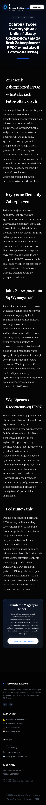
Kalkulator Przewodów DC (15, 719)
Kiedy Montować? (11, 731)
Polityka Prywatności (14, 799)
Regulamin (28, 799)
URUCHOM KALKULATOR (23, 641)
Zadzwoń (37, 7)
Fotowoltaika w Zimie (13, 723)
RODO (37, 799)
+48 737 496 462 (14, 752)
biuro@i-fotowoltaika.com (17, 757)
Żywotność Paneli (11, 727)
